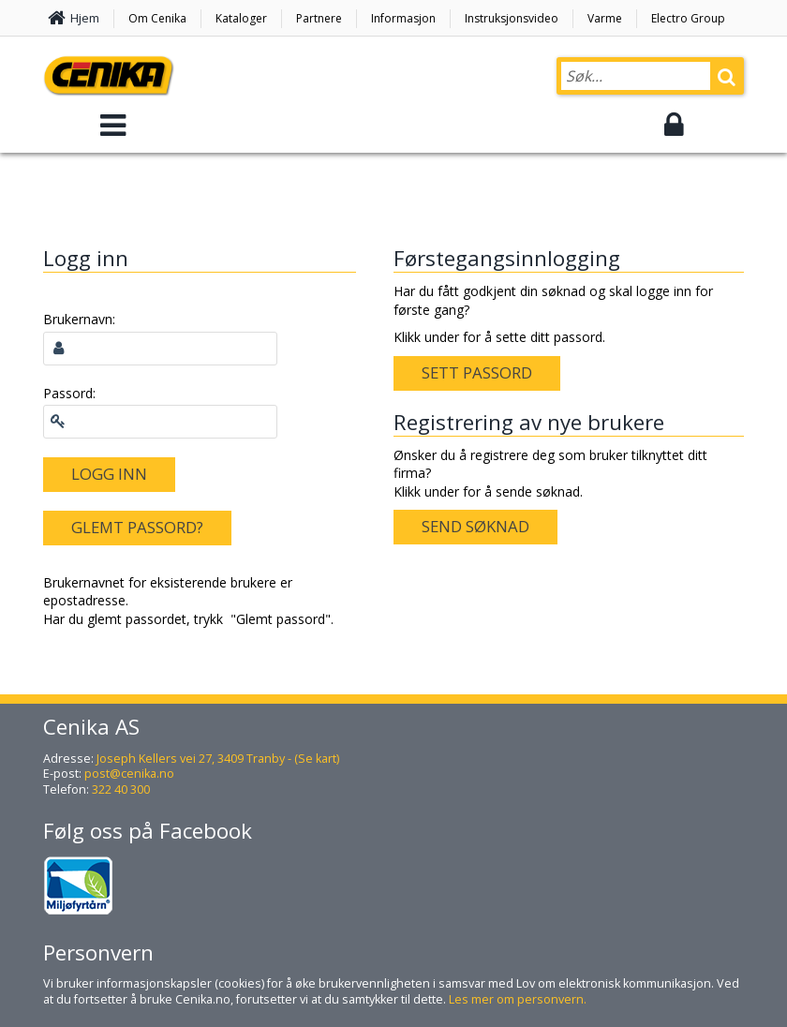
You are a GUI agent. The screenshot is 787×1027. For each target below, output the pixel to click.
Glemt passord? (137, 527)
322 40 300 (121, 789)
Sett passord (477, 372)
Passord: (69, 393)
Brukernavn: (79, 319)
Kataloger (241, 18)
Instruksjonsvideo (511, 18)
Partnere (319, 18)
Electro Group (688, 18)
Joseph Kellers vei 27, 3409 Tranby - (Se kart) (218, 759)
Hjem (84, 17)
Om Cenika (157, 18)
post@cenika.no (129, 773)
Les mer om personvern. (518, 999)
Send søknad (475, 526)
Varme (604, 18)
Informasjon (403, 18)
